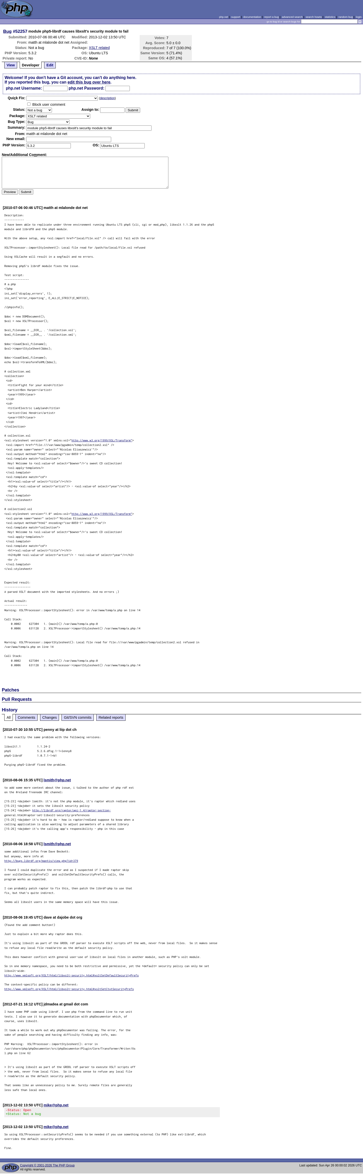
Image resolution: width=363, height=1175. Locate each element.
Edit (49, 65)
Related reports (111, 717)
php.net (223, 16)
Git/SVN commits (78, 717)
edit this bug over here (89, 82)
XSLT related (99, 48)
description (107, 98)
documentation (252, 16)
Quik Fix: (16, 98)
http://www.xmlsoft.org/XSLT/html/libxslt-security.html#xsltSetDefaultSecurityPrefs (71, 975)
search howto (314, 16)
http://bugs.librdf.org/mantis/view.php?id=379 (41, 860)
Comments (26, 717)
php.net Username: (24, 88)
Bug (7, 31)
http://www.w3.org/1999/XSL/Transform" (102, 440)
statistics (330, 16)
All (9, 717)
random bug (345, 16)
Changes (49, 717)
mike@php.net (56, 1105)
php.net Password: (86, 88)
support (235, 16)
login (359, 16)
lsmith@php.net (57, 780)
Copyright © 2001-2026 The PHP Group (47, 1167)
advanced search (292, 16)
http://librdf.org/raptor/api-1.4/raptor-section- (71, 810)
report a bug (271, 16)
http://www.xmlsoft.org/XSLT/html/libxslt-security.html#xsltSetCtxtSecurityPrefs (69, 989)
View (11, 65)
